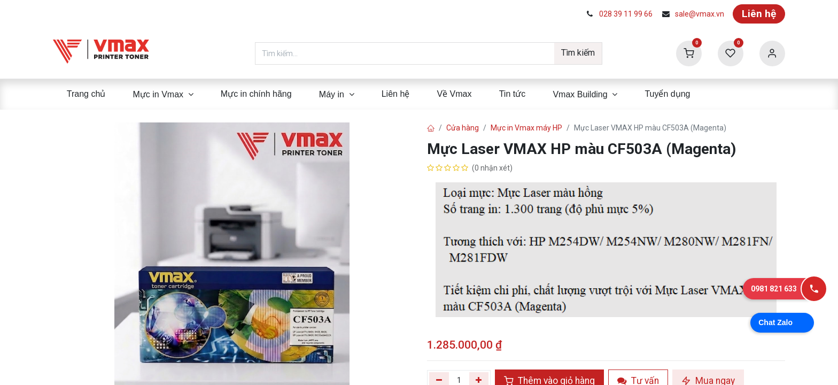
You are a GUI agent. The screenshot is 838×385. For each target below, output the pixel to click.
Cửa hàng (462, 128)
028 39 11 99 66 (626, 14)
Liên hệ (759, 13)
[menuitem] (86, 94)
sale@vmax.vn (699, 14)
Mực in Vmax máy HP (526, 128)
